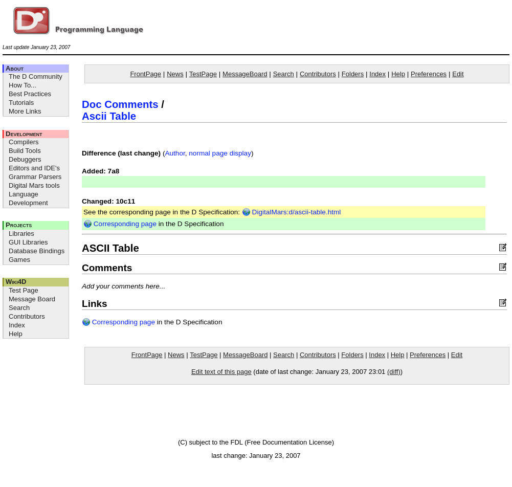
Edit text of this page (221, 371)
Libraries (21, 233)
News (175, 74)
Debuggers (25, 159)
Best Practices (30, 94)
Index (17, 325)
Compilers (24, 142)
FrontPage (145, 74)
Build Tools (25, 150)
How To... (22, 85)
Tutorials (21, 102)
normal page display (220, 153)
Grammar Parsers (35, 177)
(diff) (393, 371)
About (15, 68)
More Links (25, 111)
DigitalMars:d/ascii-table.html (291, 212)
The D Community (35, 76)
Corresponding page (120, 224)
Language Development (28, 198)
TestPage (203, 74)
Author (175, 153)
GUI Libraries (28, 242)
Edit (457, 74)
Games (19, 259)
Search (19, 308)
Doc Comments (120, 104)
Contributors (27, 316)
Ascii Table (109, 116)
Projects (19, 225)
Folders (353, 74)
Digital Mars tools (34, 185)
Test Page (23, 290)
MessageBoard (244, 74)
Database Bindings (36, 251)
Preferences (429, 74)
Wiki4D (16, 281)
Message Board (32, 299)
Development (24, 134)
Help (16, 334)
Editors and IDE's (34, 168)
